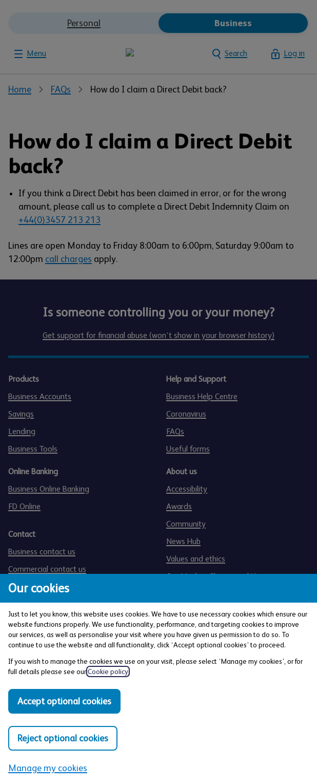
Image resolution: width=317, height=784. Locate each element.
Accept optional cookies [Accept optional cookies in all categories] (64, 701)
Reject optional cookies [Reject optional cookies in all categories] (62, 738)
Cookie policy (108, 671)
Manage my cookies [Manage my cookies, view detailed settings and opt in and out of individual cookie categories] (47, 768)
